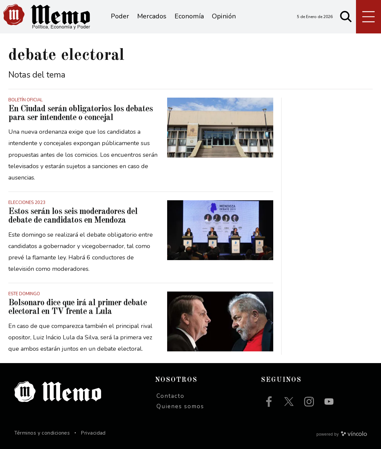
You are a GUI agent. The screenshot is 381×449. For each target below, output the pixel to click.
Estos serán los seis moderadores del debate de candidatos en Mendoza (72, 216)
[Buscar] (346, 16)
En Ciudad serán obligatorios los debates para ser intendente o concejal (80, 113)
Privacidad (93, 433)
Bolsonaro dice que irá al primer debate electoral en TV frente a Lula (77, 307)
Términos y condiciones (42, 433)
